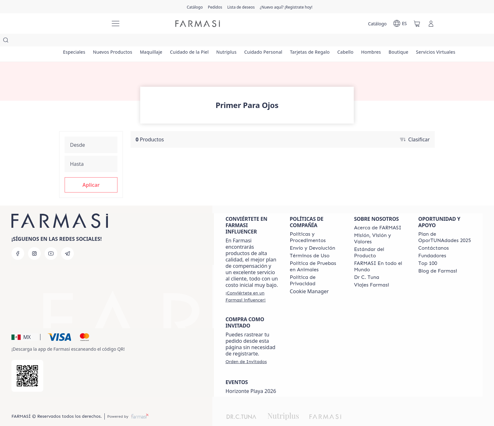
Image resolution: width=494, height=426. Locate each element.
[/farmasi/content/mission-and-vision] (380, 226)
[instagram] (34, 240)
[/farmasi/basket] (417, 23)
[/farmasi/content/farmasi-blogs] (437, 258)
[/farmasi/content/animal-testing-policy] (316, 253)
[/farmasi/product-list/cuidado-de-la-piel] (201, 41)
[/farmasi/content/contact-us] (433, 235)
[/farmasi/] (81, 23)
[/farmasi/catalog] (194, 6)
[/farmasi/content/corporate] (380, 253)
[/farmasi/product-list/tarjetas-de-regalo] (331, 41)
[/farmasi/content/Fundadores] (432, 243)
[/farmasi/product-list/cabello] (370, 41)
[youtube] (51, 240)
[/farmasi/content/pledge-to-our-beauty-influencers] (366, 264)
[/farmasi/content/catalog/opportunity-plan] (444, 224)
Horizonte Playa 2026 (250, 378)
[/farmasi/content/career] (371, 272)
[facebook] (17, 240)
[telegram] (67, 240)
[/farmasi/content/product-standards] (380, 239)
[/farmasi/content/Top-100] (427, 250)
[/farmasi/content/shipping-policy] (312, 235)
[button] (91, 172)
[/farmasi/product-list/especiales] (75, 41)
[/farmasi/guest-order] (246, 348)
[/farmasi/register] (215, 6)
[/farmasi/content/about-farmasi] (377, 215)
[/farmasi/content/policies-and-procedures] (316, 224)
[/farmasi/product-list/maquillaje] (159, 41)
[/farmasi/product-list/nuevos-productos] (117, 41)
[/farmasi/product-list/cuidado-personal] (281, 41)
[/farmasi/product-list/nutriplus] (241, 41)
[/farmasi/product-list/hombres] (399, 41)
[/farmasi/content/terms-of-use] (309, 243)
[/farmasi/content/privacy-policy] (316, 267)
